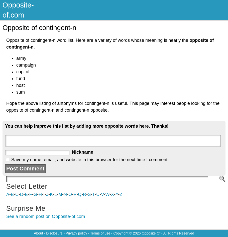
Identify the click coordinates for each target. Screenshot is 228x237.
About (38, 233)
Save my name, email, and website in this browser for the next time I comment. (90, 159)
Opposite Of (151, 233)
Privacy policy (76, 233)
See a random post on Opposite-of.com (45, 216)
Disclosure (54, 233)
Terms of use (100, 233)
